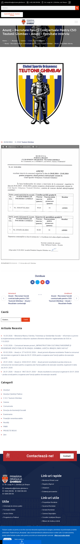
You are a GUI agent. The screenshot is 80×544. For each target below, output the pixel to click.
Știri (4, 435)
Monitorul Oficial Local (50, 480)
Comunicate (8, 406)
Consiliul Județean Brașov (51, 517)
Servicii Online (8, 514)
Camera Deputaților (49, 514)
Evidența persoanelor (49, 492)
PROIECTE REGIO (10, 431)
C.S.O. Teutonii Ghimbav (36, 41)
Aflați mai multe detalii (62, 535)
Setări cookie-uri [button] (19, 539)
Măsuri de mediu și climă (51, 521)
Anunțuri (15, 41)
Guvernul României (48, 506)
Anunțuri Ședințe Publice (12, 394)
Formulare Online (9, 510)
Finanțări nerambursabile (13, 418)
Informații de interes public (12, 506)
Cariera (23, 41)
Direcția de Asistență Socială (14, 410)
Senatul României (48, 510)
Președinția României (49, 502)
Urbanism (45, 488)
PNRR (5, 426)
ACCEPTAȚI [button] (7, 539)
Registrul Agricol (48, 484)
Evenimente (7, 414)
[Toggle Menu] (76, 22)
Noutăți (6, 422)
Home (4, 41)
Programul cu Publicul (11, 517)
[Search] (77, 8)
